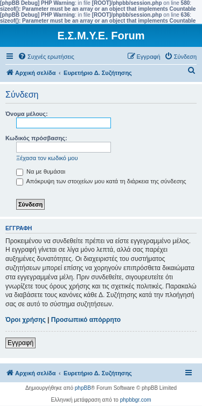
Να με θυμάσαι (40, 171)
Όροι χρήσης (25, 320)
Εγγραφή (20, 343)
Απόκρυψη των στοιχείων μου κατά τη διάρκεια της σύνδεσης (101, 181)
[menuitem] (46, 56)
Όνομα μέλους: (26, 114)
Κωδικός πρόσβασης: (36, 138)
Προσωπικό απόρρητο (86, 320)
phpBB (83, 388)
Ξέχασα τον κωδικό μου (47, 158)
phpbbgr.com (135, 400)
